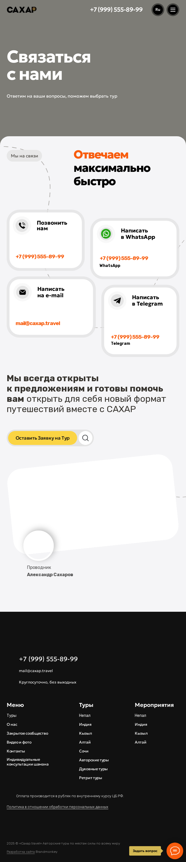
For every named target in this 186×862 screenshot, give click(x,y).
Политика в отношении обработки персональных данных (57, 807)
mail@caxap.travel (36, 670)
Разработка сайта (21, 852)
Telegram (120, 343)
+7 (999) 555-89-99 (116, 9)
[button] (42, 438)
